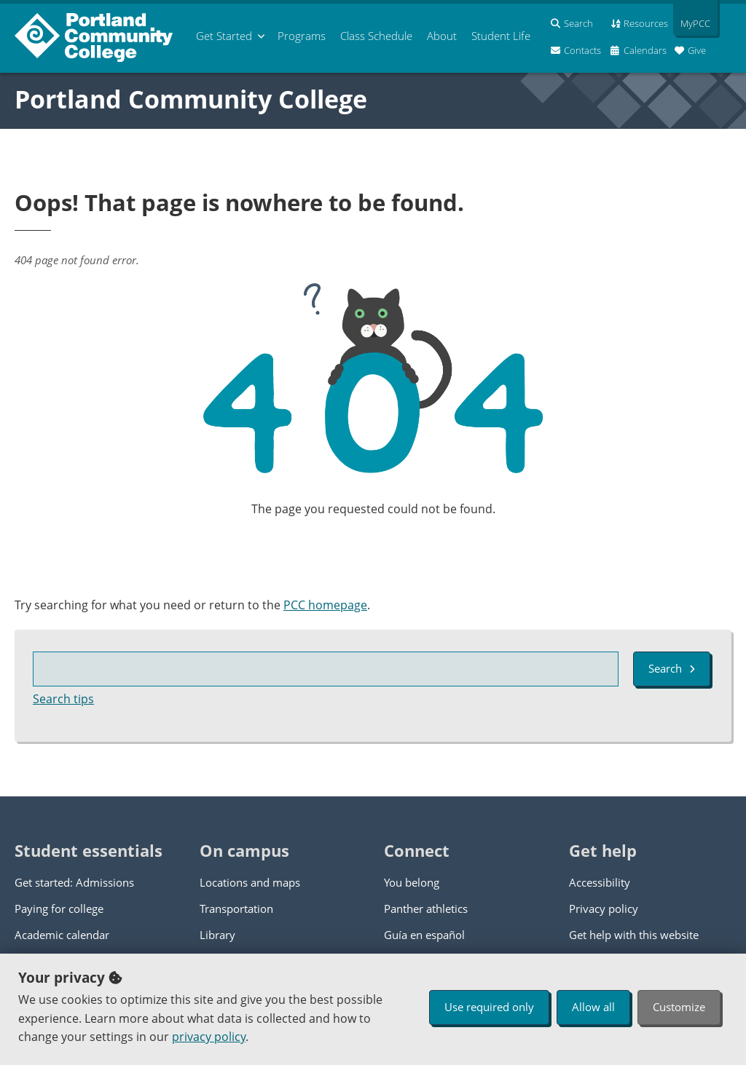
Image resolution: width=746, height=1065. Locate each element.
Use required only (489, 1006)
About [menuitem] (442, 35)
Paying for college (59, 908)
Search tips (63, 699)
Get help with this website (634, 934)
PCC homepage (325, 605)
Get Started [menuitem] (224, 35)
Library (217, 934)
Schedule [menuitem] (376, 35)
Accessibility (599, 882)
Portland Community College (191, 99)
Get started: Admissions (74, 882)
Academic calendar (62, 934)
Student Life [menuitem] (500, 35)
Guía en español (424, 934)
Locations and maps (250, 882)
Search (671, 668)
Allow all (593, 1006)
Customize (679, 1006)
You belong (411, 882)
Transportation (236, 908)
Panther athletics (426, 908)
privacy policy (209, 1037)
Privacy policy (603, 908)
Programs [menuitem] (302, 35)
